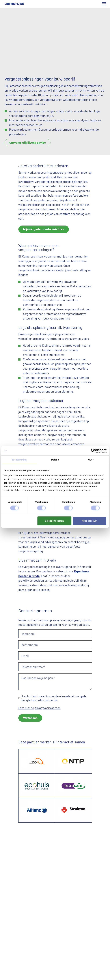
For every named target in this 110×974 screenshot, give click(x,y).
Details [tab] (55, 459)
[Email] (55, 655)
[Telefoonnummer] (55, 666)
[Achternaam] (55, 644)
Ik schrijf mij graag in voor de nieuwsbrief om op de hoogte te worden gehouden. (53, 698)
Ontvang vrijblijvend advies (27, 143)
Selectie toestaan (54, 520)
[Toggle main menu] (104, 4)
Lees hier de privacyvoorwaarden (39, 708)
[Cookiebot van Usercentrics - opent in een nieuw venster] (93, 451)
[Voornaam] (55, 633)
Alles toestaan (89, 520)
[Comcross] (14, 4)
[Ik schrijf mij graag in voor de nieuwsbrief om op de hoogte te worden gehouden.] (19, 698)
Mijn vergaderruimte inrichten (43, 229)
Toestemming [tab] (19, 459)
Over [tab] (91, 459)
